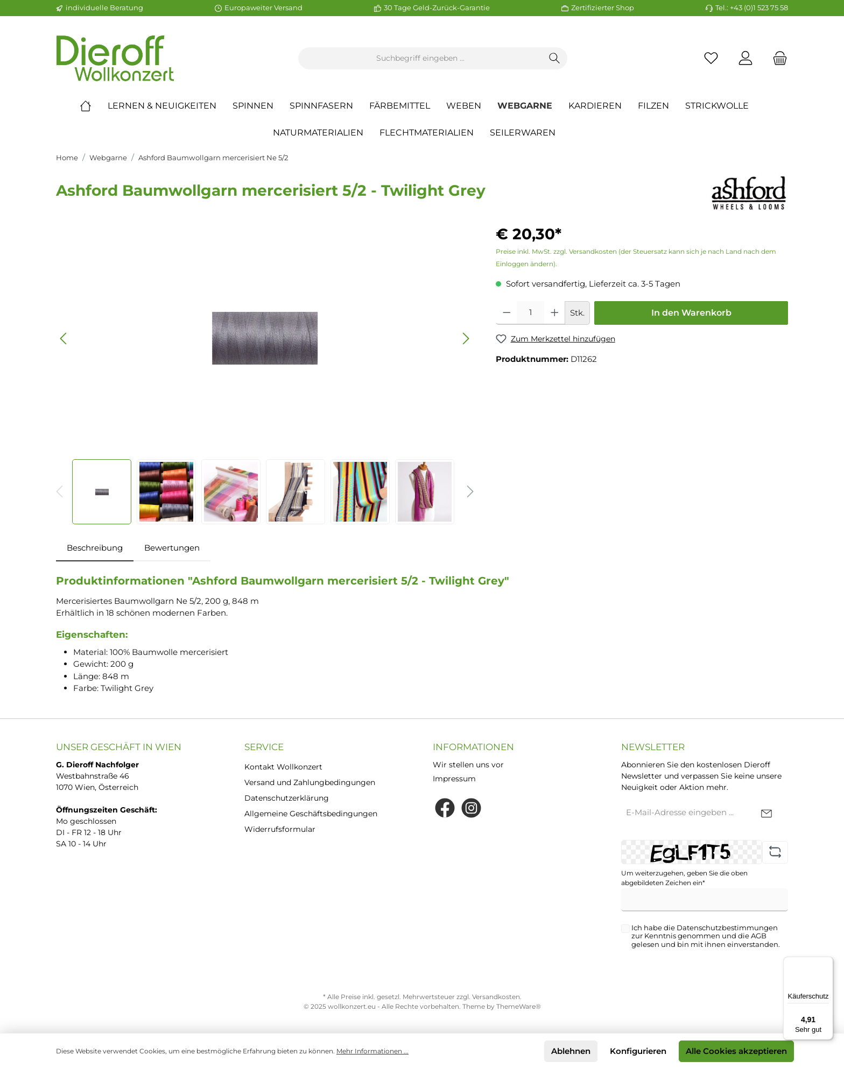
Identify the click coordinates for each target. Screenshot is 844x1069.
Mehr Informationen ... (372, 1051)
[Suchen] (554, 58)
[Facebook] (445, 808)
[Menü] (826, 963)
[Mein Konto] (745, 58)
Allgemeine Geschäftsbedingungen (310, 813)
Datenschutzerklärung (286, 798)
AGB (758, 935)
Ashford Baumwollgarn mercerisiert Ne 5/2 (213, 157)
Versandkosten (496, 997)
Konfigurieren (638, 1051)
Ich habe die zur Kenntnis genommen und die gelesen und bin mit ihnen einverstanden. (705, 936)
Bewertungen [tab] (172, 548)
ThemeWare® (518, 1006)
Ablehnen (570, 1051)
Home (67, 157)
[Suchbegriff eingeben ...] (420, 58)
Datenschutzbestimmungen (727, 927)
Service (264, 747)
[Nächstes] (466, 338)
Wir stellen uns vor (468, 764)
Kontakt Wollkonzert (283, 767)
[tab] (94, 548)
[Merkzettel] (711, 58)
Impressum (454, 778)
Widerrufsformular (279, 829)
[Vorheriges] (64, 338)
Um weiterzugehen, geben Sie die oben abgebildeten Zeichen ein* (684, 878)
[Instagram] (471, 808)
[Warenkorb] (776, 58)
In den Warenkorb (691, 313)
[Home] (94, 105)
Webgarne (108, 157)
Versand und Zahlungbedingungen (309, 782)
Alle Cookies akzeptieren (736, 1051)
